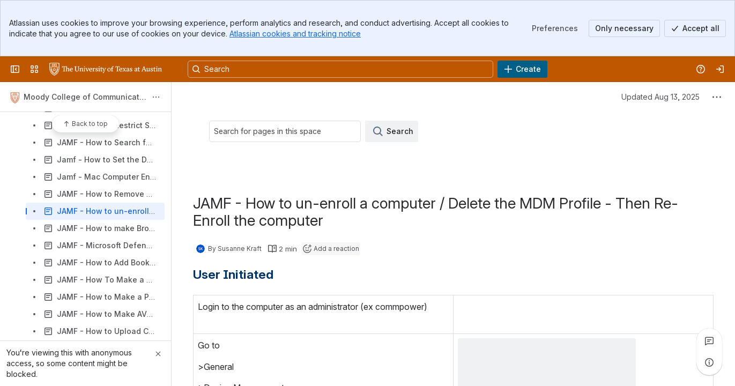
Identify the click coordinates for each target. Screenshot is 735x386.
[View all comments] (709, 341)
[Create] (522, 69)
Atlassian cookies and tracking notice (295, 33)
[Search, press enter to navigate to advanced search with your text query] (340, 69)
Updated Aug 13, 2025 (660, 96)
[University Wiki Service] (105, 69)
